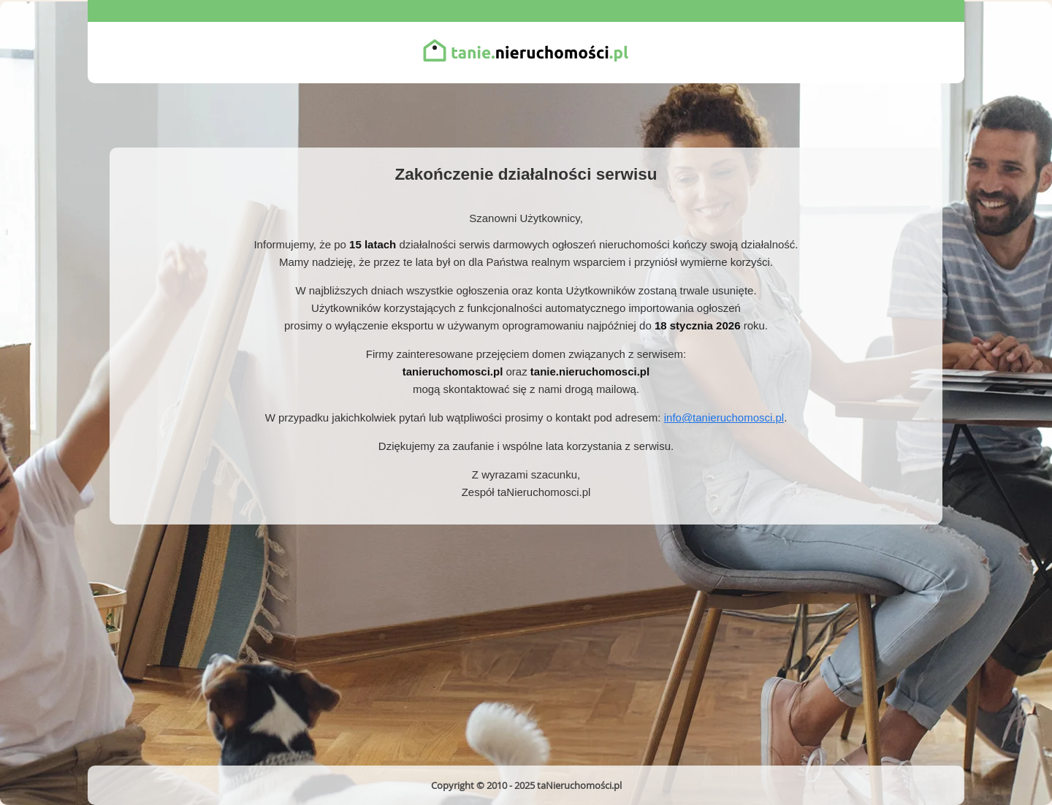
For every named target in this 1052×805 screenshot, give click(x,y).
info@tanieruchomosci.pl (724, 417)
